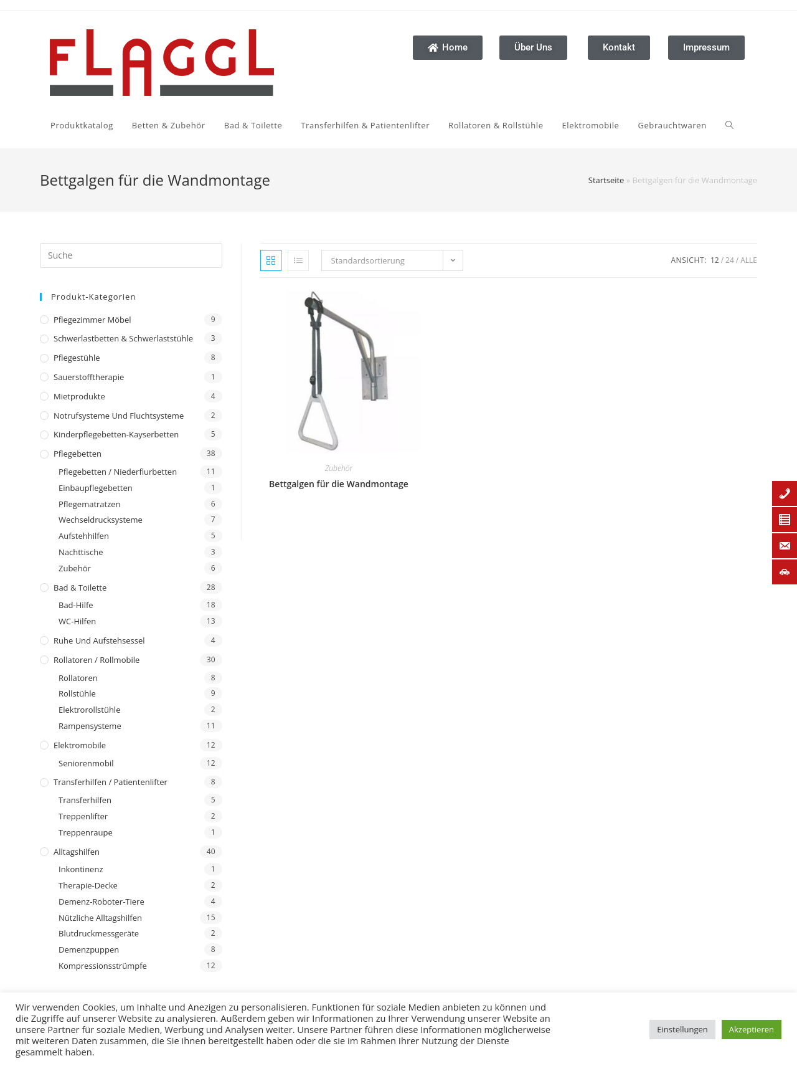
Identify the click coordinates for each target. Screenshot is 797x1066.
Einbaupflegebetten (96, 487)
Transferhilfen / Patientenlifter (110, 782)
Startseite (606, 180)
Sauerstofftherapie (89, 377)
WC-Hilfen (77, 621)
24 (729, 260)
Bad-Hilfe (76, 605)
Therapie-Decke (88, 885)
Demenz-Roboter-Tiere (101, 901)
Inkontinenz (81, 869)
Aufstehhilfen (84, 535)
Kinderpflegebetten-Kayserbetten (116, 434)
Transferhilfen (85, 800)
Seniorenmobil (86, 763)
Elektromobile (80, 745)
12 (714, 260)
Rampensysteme (90, 725)
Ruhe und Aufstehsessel (99, 640)
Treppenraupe (86, 832)
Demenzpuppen (89, 949)
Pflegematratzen (90, 504)
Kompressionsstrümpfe (103, 965)
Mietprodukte (79, 396)
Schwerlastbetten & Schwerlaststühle (123, 338)
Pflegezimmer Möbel (92, 319)
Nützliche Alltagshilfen (100, 917)
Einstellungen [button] (682, 1029)
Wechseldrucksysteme (101, 519)
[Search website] (583, 125)
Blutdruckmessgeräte (99, 933)
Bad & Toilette (80, 587)
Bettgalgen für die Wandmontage (338, 484)
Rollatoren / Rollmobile (96, 659)
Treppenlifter (83, 816)
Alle (748, 260)
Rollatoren (78, 677)
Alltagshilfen (77, 851)
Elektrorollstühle (89, 709)
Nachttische (81, 552)
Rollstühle (77, 693)
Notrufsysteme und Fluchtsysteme (119, 415)
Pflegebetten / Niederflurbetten (118, 471)
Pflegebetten (77, 453)
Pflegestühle (77, 357)
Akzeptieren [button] (751, 1029)
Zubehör (75, 568)
